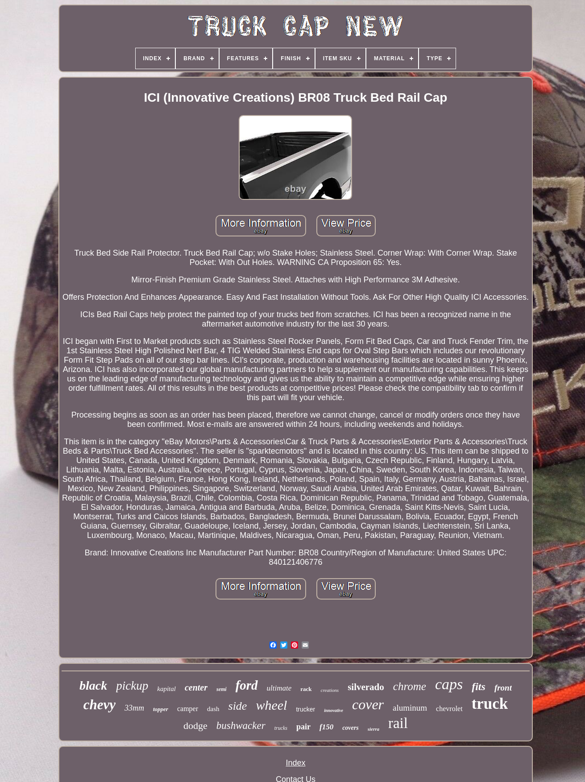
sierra (373, 729)
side (237, 705)
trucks (280, 728)
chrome (409, 686)
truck (490, 703)
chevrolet (449, 708)
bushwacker (241, 725)
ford (247, 685)
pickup (132, 685)
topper (160, 709)
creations (330, 690)
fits (478, 686)
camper (187, 708)
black (93, 685)
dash (213, 708)
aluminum (410, 707)
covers (350, 727)
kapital (166, 688)
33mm (134, 707)
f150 (326, 727)
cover (368, 704)
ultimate (279, 688)
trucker (305, 709)
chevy (99, 704)
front (503, 687)
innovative (333, 710)
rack (305, 689)
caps (449, 684)
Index (295, 762)
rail (398, 723)
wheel (271, 705)
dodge (195, 725)
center (196, 687)
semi (221, 689)
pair (303, 726)
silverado (366, 687)
